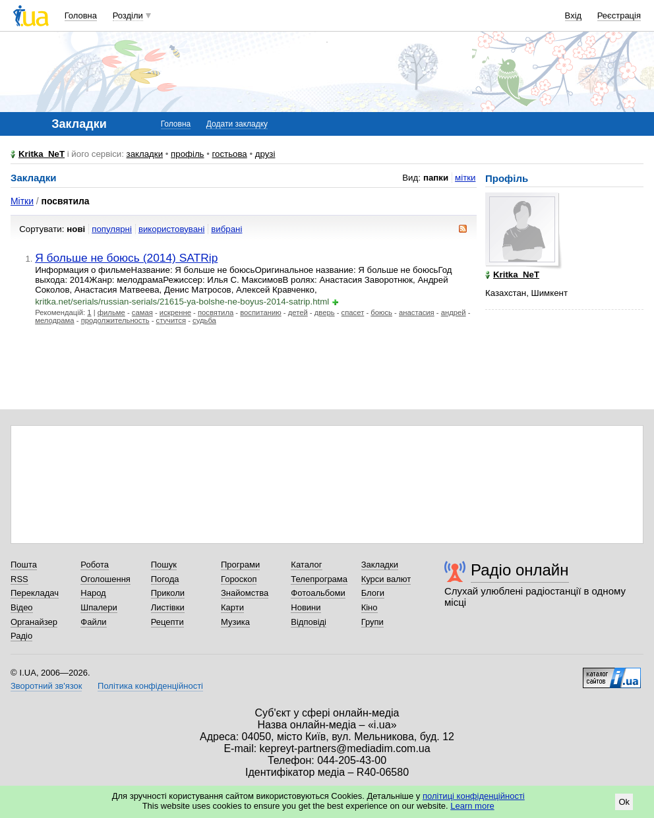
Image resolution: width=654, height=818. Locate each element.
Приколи (168, 593)
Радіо (21, 636)
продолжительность (115, 320)
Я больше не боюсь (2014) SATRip (126, 257)
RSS (19, 579)
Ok (624, 802)
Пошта (24, 565)
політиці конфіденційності (474, 796)
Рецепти (167, 622)
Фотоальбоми (318, 593)
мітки (465, 178)
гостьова (229, 154)
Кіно (369, 607)
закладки (145, 154)
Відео (22, 607)
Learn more (472, 806)
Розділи (128, 15)
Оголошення (105, 579)
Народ (92, 593)
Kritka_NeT (41, 154)
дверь (324, 312)
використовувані (171, 229)
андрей (453, 312)
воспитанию (260, 312)
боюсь (381, 312)
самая (142, 312)
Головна (81, 15)
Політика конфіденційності (150, 686)
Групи (372, 622)
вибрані (226, 229)
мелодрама (54, 320)
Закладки (379, 565)
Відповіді (308, 622)
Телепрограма (319, 579)
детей (298, 312)
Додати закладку (237, 124)
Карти (232, 607)
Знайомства (244, 593)
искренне (175, 312)
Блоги (372, 593)
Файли (93, 622)
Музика (235, 622)
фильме (111, 312)
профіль (187, 154)
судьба (204, 320)
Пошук (164, 565)
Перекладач (35, 593)
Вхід (573, 15)
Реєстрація (619, 15)
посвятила (215, 312)
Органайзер (34, 622)
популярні (112, 229)
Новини (305, 607)
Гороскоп (238, 579)
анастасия (416, 312)
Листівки (168, 607)
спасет (353, 312)
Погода (165, 579)
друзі (265, 154)
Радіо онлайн (520, 570)
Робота (94, 565)
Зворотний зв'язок (46, 686)
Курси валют (386, 579)
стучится (171, 320)
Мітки (22, 201)
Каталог (306, 565)
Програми (240, 565)
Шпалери (98, 607)
